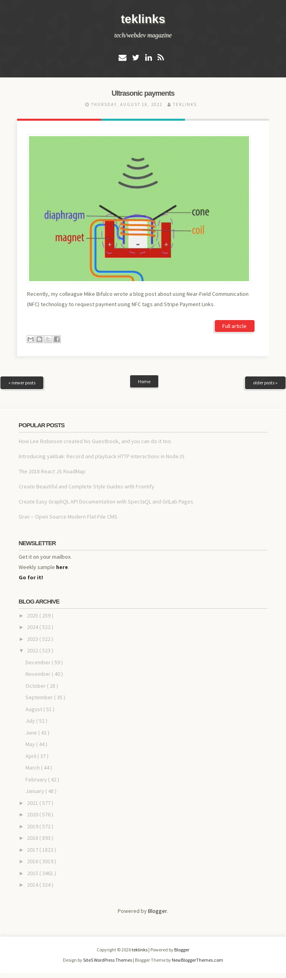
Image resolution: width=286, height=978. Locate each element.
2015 (33, 873)
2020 (33, 814)
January (35, 791)
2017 (33, 849)
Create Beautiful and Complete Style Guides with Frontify (86, 486)
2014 (33, 884)
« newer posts (21, 383)
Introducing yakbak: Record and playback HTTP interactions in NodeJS (102, 456)
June (31, 732)
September (39, 697)
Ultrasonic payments (142, 93)
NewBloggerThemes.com (197, 960)
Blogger (157, 910)
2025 (33, 615)
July (30, 720)
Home (144, 381)
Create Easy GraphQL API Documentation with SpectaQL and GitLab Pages (106, 501)
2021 (33, 802)
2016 (33, 861)
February (36, 779)
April (31, 756)
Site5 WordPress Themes (108, 960)
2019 (33, 826)
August (34, 709)
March (33, 767)
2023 (33, 638)
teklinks (143, 18)
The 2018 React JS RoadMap (52, 471)
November (38, 673)
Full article (234, 326)
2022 (33, 650)
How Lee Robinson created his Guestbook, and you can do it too (95, 441)
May (30, 744)
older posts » (265, 383)
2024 (33, 627)
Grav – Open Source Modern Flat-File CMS (68, 516)
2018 (33, 837)
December (38, 662)
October (36, 685)
